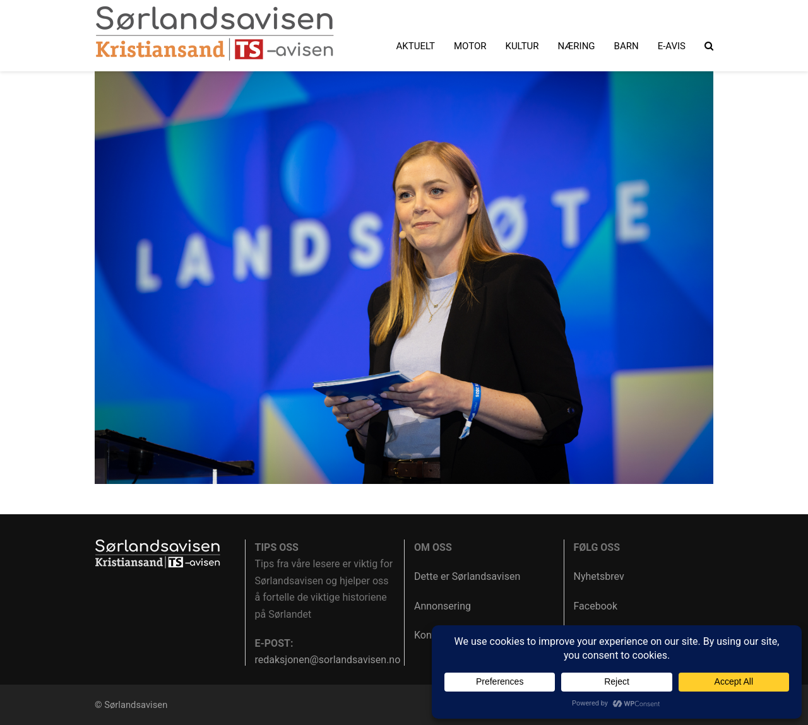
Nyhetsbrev (599, 576)
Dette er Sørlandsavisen (467, 576)
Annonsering (442, 606)
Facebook (595, 606)
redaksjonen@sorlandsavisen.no (328, 660)
